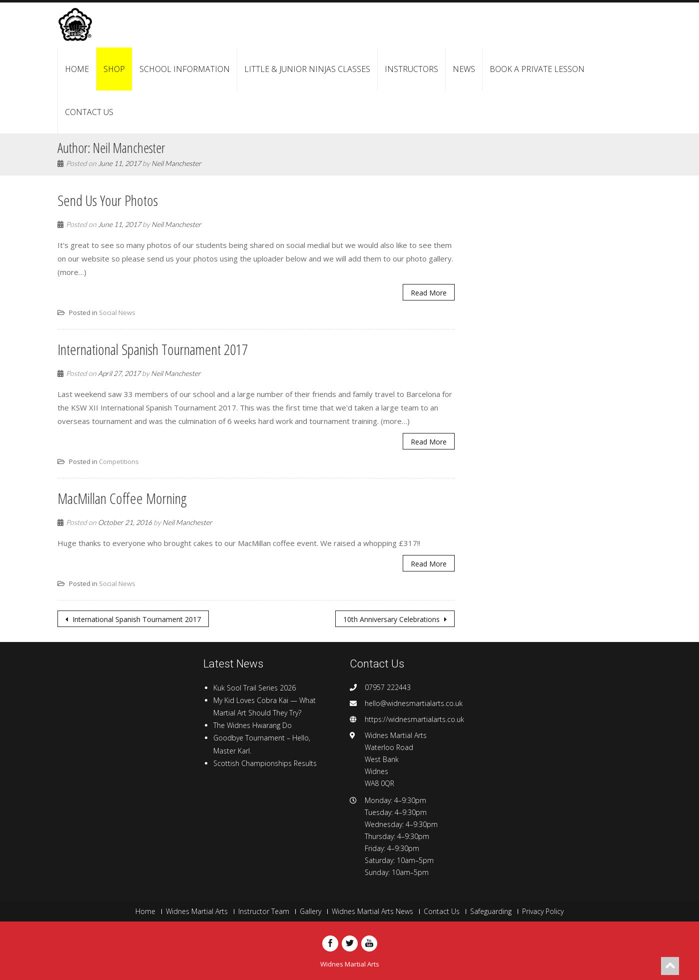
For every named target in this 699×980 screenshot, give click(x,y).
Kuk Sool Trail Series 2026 (254, 687)
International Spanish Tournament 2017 (135, 619)
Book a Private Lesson (537, 69)
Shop (114, 69)
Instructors (411, 69)
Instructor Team (263, 911)
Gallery (310, 911)
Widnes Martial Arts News (372, 911)
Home (77, 69)
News (464, 69)
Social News (117, 312)
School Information (184, 69)
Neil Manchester (176, 163)
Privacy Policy (543, 911)
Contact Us (89, 112)
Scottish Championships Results (265, 763)
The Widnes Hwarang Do (252, 725)
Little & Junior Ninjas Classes (307, 69)
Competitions (119, 461)
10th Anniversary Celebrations (392, 619)
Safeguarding (491, 911)
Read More (429, 293)
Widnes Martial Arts (197, 911)
